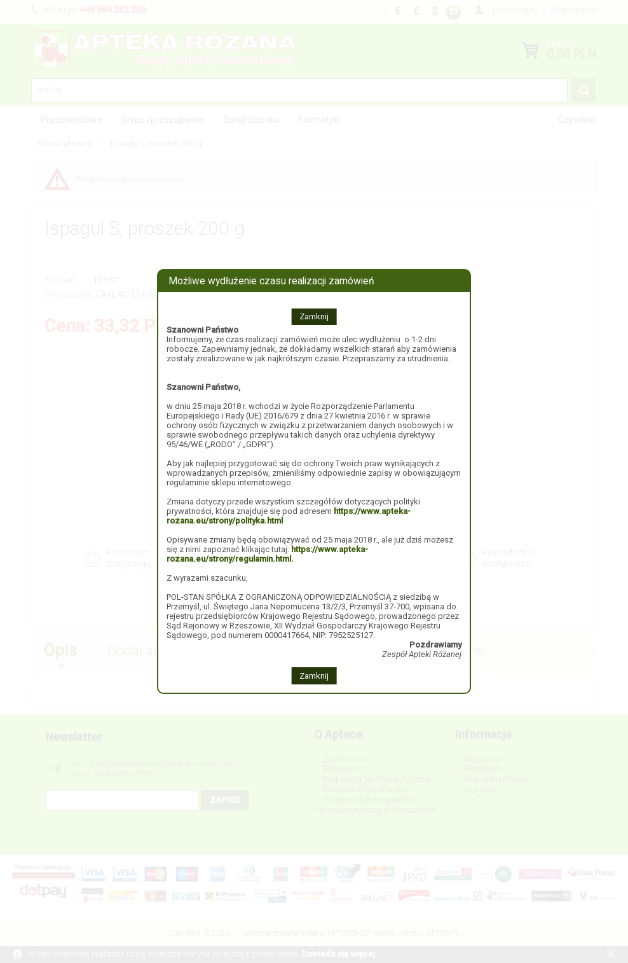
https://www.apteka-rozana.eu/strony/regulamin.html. (267, 554)
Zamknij (314, 316)
